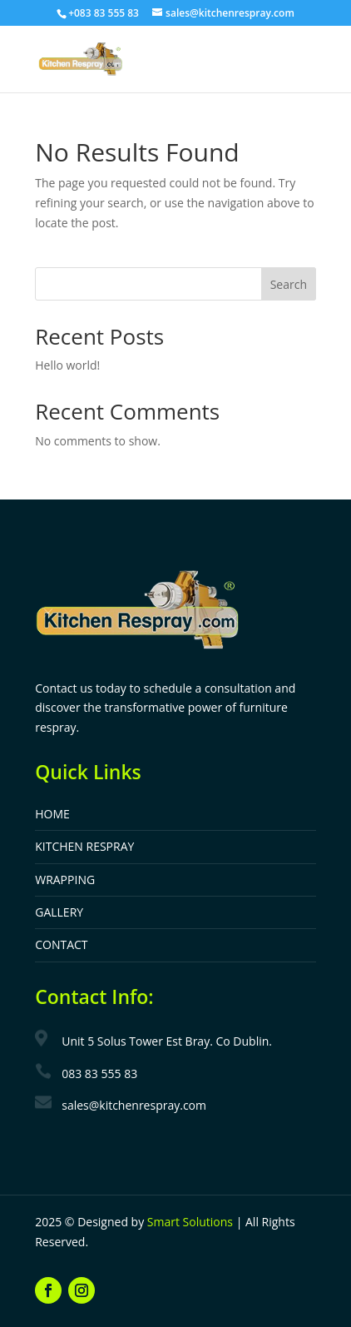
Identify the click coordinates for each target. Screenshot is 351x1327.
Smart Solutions (190, 1222)
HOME (52, 814)
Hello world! (67, 365)
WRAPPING (65, 879)
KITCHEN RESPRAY (84, 846)
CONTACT (61, 944)
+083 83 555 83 (103, 13)
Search (288, 284)
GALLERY (59, 912)
